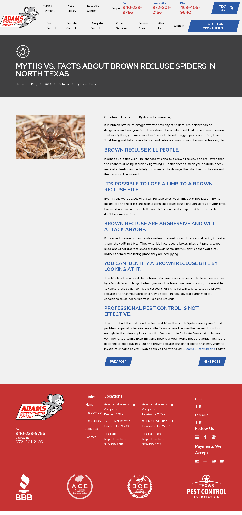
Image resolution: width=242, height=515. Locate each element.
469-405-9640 (190, 10)
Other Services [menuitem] (121, 25)
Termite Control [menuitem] (71, 25)
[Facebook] (205, 437)
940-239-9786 (132, 10)
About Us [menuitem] (162, 25)
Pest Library (93, 421)
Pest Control (93, 413)
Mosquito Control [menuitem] (97, 25)
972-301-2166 (162, 10)
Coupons (117, 8)
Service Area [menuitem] (143, 25)
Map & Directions (115, 439)
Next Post (212, 361)
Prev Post (118, 361)
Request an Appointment (214, 26)
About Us (91, 429)
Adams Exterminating (199, 349)
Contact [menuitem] (179, 26)
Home (89, 404)
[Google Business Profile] (197, 437)
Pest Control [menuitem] (51, 25)
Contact (90, 437)
